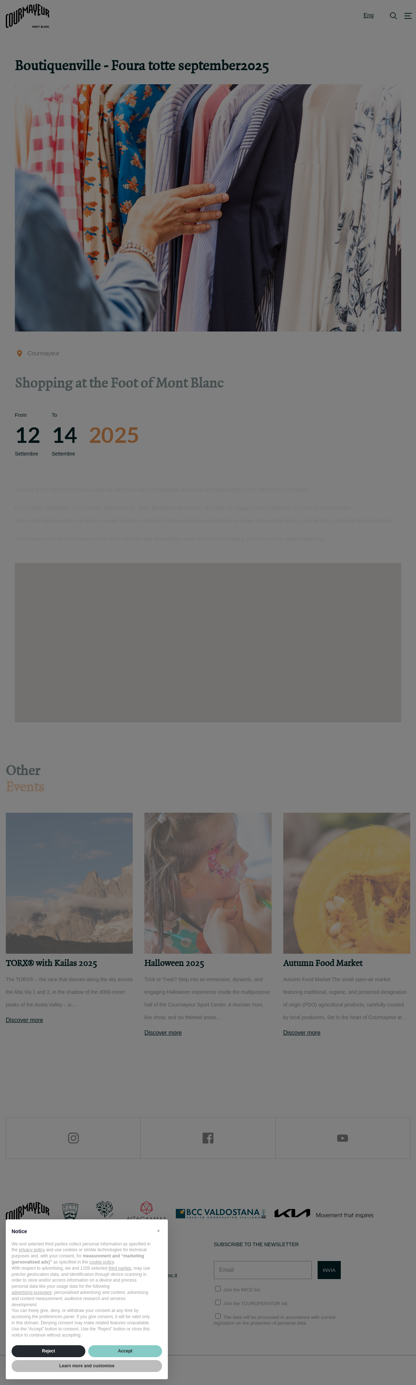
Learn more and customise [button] (87, 1365)
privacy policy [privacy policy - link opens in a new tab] (32, 1249)
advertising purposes (32, 1292)
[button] (158, 1231)
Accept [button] (125, 1351)
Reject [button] (48, 1351)
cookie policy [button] (101, 1262)
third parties (120, 1268)
